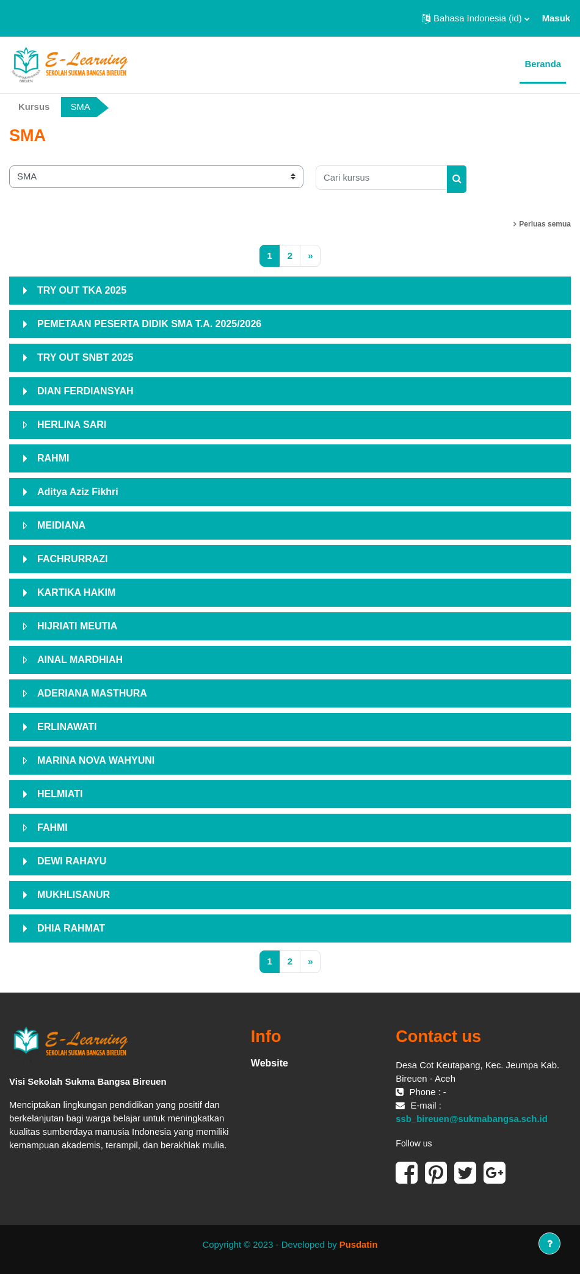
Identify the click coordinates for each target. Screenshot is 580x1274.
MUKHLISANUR (73, 894)
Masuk (556, 18)
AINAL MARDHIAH (80, 659)
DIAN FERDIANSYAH (85, 391)
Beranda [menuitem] (542, 64)
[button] (475, 18)
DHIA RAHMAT (71, 928)
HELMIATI (59, 794)
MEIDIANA (61, 525)
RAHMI (53, 458)
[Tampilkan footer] (549, 1243)
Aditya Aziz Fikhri (77, 492)
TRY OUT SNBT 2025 (85, 357)
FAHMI (52, 827)
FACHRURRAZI (72, 559)
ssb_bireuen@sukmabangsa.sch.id (471, 1119)
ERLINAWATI (66, 727)
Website (269, 1063)
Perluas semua (545, 224)
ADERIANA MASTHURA (92, 693)
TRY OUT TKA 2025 (81, 290)
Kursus (33, 107)
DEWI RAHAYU (71, 861)
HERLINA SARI (71, 424)
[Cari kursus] (382, 177)
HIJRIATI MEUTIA (77, 626)
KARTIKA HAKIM (76, 592)
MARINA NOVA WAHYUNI (95, 760)
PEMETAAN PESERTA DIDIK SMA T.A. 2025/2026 (149, 324)
